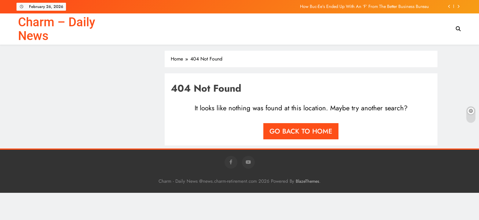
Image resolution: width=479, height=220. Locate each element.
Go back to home (300, 131)
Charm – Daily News (56, 29)
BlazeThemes (307, 181)
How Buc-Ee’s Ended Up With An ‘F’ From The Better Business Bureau (364, 6)
